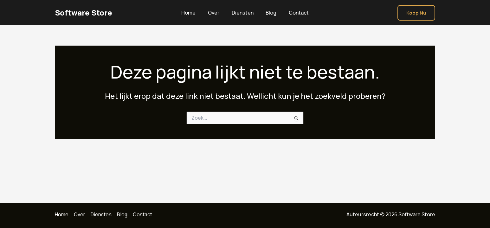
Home (193, 12)
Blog (269, 12)
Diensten (243, 12)
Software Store (83, 12)
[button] (416, 13)
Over (216, 12)
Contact (295, 12)
